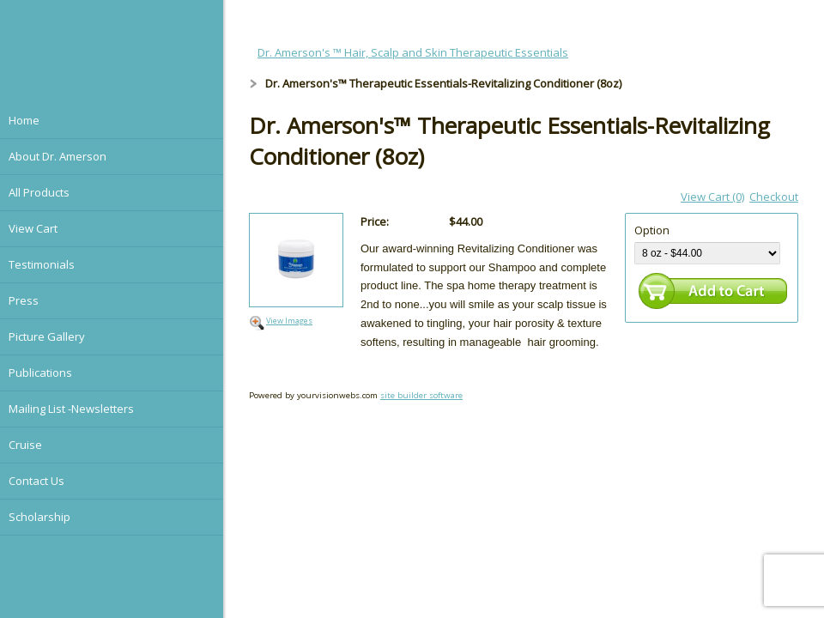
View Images (289, 320)
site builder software (421, 395)
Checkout (773, 196)
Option (652, 230)
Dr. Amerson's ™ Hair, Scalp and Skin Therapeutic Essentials (413, 52)
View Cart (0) (712, 196)
